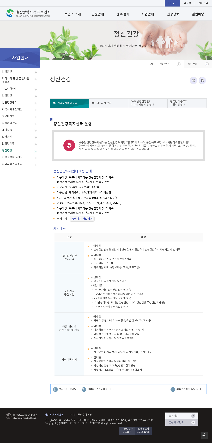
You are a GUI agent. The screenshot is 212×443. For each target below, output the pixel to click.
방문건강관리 (9, 102)
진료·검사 (122, 14)
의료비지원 (8, 116)
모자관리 (7, 136)
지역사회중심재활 (12, 109)
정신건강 (7, 150)
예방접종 (7, 130)
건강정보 (173, 14)
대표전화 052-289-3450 (113, 420)
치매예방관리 (9, 123)
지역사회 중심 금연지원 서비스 (15, 80)
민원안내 (98, 14)
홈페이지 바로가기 (82, 218)
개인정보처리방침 (54, 414)
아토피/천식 (9, 88)
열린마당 (198, 14)
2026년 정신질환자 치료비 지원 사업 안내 (142, 103)
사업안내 (148, 14)
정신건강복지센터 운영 (65, 103)
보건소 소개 (72, 14)
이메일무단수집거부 (81, 414)
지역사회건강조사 (12, 164)
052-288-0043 (75, 203)
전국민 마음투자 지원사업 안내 (178, 103)
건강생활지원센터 (12, 157)
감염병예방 (8, 143)
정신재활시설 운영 (101, 103)
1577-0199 (92, 203)
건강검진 (7, 95)
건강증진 (7, 71)
